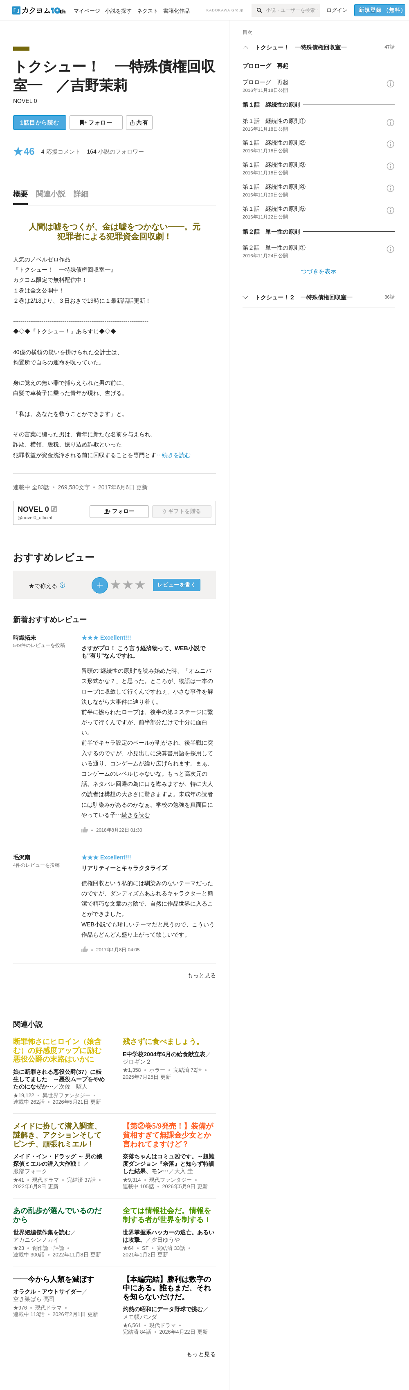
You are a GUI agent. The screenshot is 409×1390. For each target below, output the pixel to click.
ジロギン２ (137, 1061)
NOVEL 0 (25, 101)
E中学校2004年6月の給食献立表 (164, 1054)
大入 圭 (183, 1171)
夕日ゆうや (165, 1239)
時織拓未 (24, 637)
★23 (18, 1248)
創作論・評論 (48, 1248)
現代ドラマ (45, 1180)
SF (145, 1248)
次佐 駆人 (73, 1086)
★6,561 (132, 1325)
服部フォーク (30, 1171)
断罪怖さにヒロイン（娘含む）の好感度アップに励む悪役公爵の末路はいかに (57, 1050)
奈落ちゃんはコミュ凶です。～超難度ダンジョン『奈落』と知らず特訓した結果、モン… (168, 1163)
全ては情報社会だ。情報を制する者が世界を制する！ (167, 1215)
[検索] (259, 10)
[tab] (22, 196)
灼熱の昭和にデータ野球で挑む (163, 1309)
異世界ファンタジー (66, 1095)
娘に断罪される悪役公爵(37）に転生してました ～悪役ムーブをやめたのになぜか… (59, 1079)
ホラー (157, 1070)
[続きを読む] (114, 357)
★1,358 (132, 1070)
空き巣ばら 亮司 (34, 1299)
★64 (128, 1248)
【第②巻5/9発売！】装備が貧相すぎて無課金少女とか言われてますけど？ (168, 1135)
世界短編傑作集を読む (41, 1232)
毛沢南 (21, 857)
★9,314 (132, 1180)
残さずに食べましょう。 (163, 1041)
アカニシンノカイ (36, 1239)
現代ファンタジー (170, 1180)
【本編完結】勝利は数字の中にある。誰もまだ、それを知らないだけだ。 (167, 1288)
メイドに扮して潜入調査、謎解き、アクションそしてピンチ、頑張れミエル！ (57, 1135)
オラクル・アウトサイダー (47, 1291)
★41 (18, 1180)
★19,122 (23, 1095)
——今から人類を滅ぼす (53, 1279)
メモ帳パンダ (140, 1317)
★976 (20, 1308)
